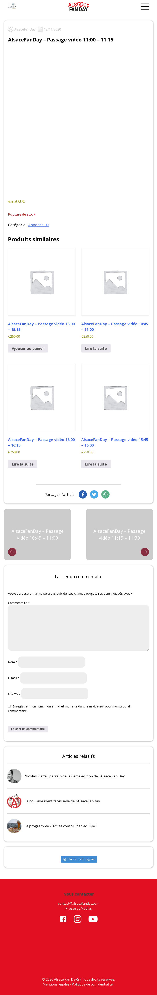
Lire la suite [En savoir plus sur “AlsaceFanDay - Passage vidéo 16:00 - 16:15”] (23, 464)
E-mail (13, 678)
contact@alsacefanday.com (78, 903)
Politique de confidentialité (92, 984)
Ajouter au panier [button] (28, 348)
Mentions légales (56, 984)
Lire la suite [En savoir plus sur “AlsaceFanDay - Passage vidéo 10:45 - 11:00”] (96, 348)
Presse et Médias (78, 908)
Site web (14, 693)
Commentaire (19, 603)
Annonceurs (38, 224)
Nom (12, 662)
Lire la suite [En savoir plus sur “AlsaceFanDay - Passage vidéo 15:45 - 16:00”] (96, 464)
